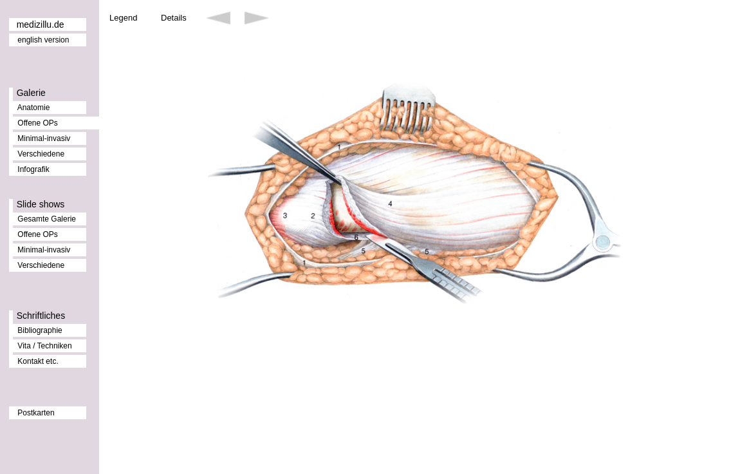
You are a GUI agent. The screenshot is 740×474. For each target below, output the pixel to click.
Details (174, 18)
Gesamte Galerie (46, 218)
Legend (123, 18)
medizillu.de (40, 24)
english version (43, 39)
